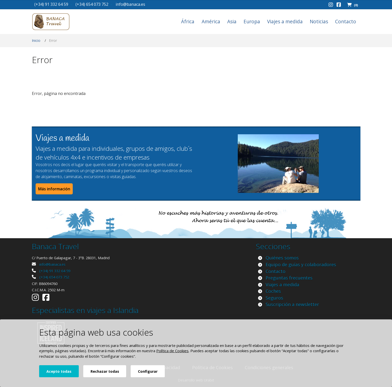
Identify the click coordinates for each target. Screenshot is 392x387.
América (211, 21)
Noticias (319, 21)
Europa (252, 21)
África (187, 21)
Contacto (345, 21)
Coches (273, 291)
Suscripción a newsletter (292, 304)
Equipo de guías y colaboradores (301, 265)
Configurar (148, 371)
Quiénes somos (282, 258)
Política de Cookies (172, 350)
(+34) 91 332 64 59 (51, 4)
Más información (54, 189)
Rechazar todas (105, 371)
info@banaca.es (130, 4)
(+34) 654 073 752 (91, 4)
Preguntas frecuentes (289, 278)
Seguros (274, 298)
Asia (232, 21)
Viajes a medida (285, 21)
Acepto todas (58, 371)
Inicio (36, 40)
